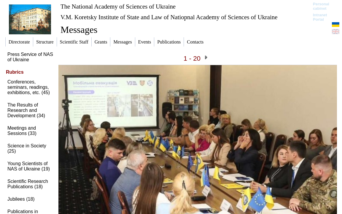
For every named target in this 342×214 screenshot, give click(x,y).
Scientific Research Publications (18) (27, 184)
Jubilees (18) (21, 199)
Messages (79, 29)
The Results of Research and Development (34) (26, 110)
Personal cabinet (321, 6)
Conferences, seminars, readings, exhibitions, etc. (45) (28, 87)
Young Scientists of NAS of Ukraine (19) (28, 166)
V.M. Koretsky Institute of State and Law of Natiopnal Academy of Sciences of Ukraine (169, 17)
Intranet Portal (320, 17)
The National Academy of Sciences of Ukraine (118, 6)
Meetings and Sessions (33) (21, 130)
